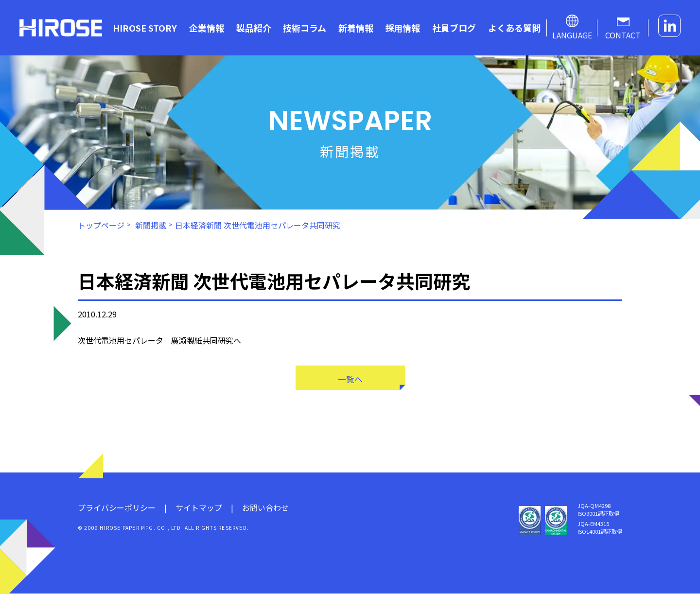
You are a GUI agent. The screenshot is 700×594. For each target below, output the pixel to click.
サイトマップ (198, 508)
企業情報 (206, 27)
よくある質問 (514, 27)
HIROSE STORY (145, 27)
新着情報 (355, 27)
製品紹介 (253, 27)
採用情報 (402, 27)
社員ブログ (454, 27)
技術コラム (304, 27)
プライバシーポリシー (117, 508)
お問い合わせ (265, 508)
